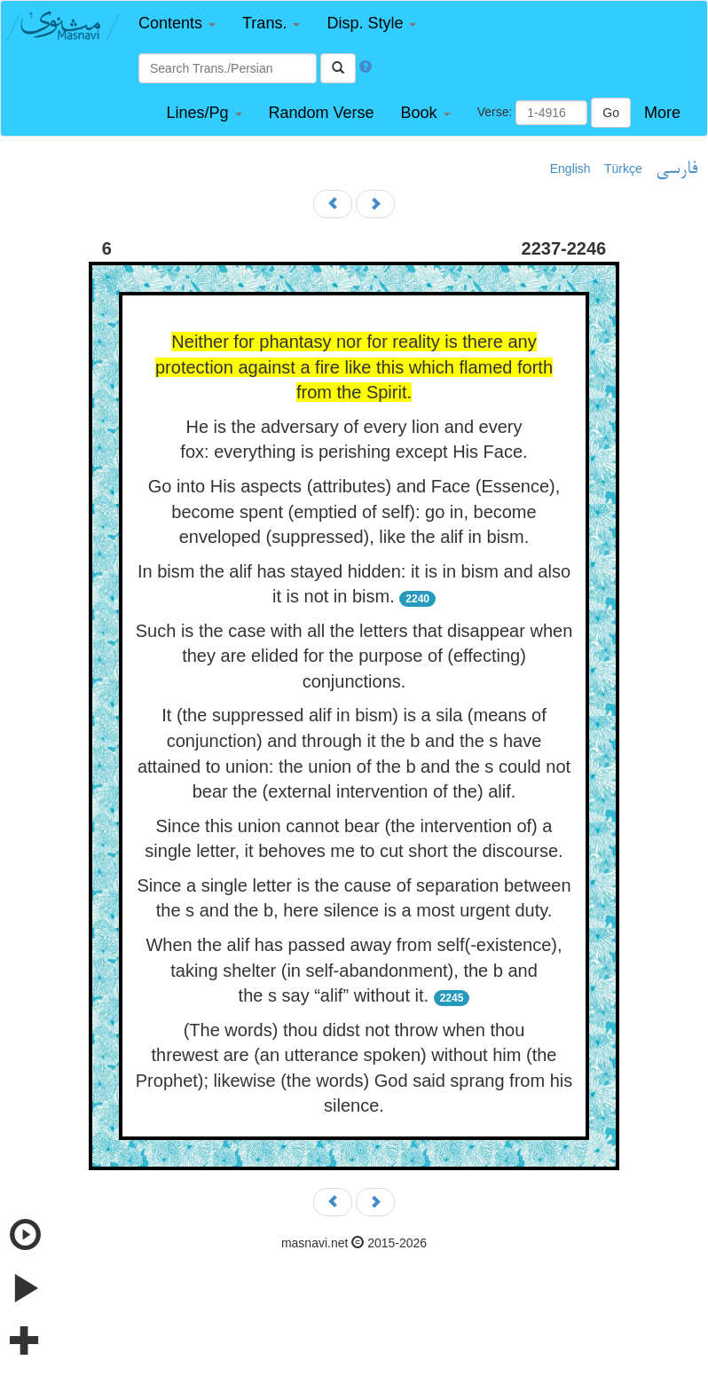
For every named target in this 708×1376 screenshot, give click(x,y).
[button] (177, 23)
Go (610, 113)
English (570, 168)
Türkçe (623, 168)
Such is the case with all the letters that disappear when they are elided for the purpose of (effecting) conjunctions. (354, 656)
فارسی (676, 169)
